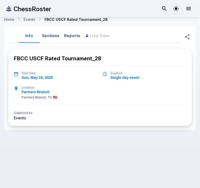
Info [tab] (29, 35)
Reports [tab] (72, 35)
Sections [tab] (50, 35)
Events (20, 118)
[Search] (164, 8)
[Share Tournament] (187, 36)
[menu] (188, 8)
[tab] (97, 35)
